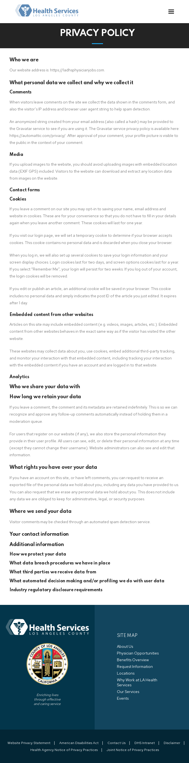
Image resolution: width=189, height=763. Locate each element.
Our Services (128, 691)
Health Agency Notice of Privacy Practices (64, 750)
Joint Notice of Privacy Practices (133, 750)
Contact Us (116, 743)
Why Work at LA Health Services (137, 682)
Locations (125, 673)
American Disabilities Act (79, 743)
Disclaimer (172, 743)
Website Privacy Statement (29, 743)
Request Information (135, 666)
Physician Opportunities (138, 653)
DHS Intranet (144, 743)
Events (123, 698)
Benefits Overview (133, 659)
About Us (125, 646)
